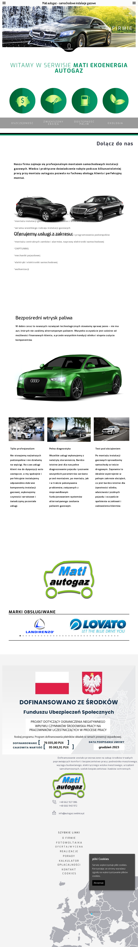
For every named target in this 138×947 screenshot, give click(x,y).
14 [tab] (59, 635)
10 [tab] (47, 635)
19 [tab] (75, 635)
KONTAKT (69, 869)
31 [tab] (111, 635)
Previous (15, 626)
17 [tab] (69, 635)
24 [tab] (90, 635)
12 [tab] (53, 635)
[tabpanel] (40, 625)
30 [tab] (108, 635)
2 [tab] (23, 635)
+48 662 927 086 (68, 802)
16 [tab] (66, 635)
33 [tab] (117, 635)
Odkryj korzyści (60, 531)
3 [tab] (26, 635)
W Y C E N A (76, 846)
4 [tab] (29, 635)
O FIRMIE (69, 838)
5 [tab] (32, 635)
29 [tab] (105, 635)
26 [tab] (96, 635)
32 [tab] (114, 635)
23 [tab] (87, 635)
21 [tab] (81, 635)
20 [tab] (78, 635)
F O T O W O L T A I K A (69, 842)
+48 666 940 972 (68, 805)
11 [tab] (50, 635)
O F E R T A (61, 846)
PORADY (69, 856)
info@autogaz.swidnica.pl (71, 813)
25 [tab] (93, 635)
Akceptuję (99, 882)
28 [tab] (102, 635)
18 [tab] (72, 635)
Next (122, 626)
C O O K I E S (69, 873)
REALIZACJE (69, 851)
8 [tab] (41, 635)
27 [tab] (99, 635)
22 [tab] (84, 635)
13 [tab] (56, 635)
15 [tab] (63, 635)
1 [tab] (20, 635)
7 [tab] (38, 635)
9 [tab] (44, 635)
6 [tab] (35, 635)
